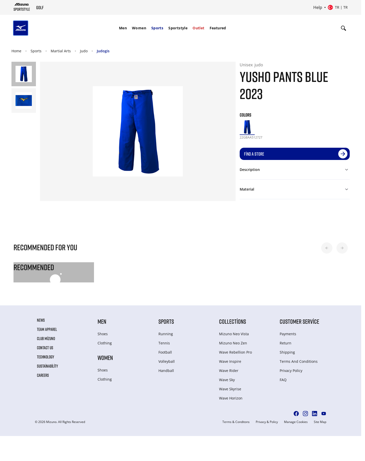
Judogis (103, 50)
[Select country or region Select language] (338, 7)
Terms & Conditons (236, 422)
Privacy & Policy (267, 422)
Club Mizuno (46, 338)
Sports (157, 28)
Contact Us (45, 347)
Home (16, 50)
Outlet (198, 28)
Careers (43, 375)
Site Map (320, 422)
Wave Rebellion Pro (235, 352)
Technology (45, 356)
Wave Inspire (230, 361)
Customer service (299, 321)
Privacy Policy (291, 370)
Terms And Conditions (299, 361)
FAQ (283, 379)
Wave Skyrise (230, 389)
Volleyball (166, 361)
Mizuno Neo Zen (233, 343)
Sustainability (47, 366)
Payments (288, 333)
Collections (232, 321)
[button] (326, 248)
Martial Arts (61, 50)
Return (285, 343)
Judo (84, 50)
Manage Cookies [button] (296, 422)
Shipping (287, 352)
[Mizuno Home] (21, 7)
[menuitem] (122, 28)
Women (139, 28)
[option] (247, 127)
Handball (166, 370)
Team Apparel (47, 329)
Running (165, 333)
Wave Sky (227, 379)
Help (317, 7)
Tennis (164, 343)
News (41, 320)
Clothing (105, 343)
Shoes (103, 333)
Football (165, 352)
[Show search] (343, 28)
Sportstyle (177, 28)
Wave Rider (228, 370)
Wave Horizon (230, 398)
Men (123, 28)
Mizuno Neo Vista (234, 333)
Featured (218, 28)
